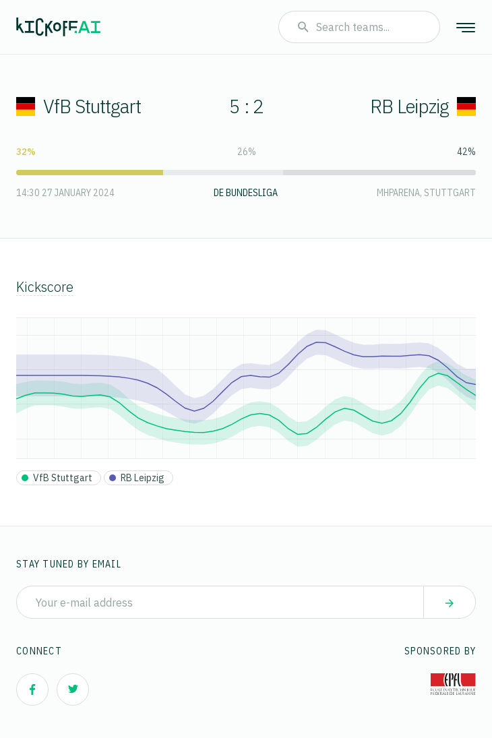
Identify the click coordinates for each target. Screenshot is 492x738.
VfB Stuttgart (78, 106)
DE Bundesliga (246, 192)
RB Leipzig (423, 106)
